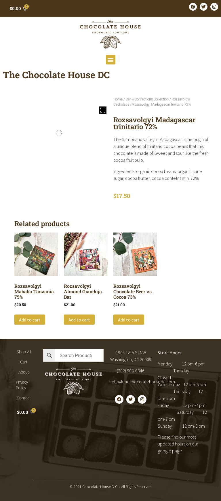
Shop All (24, 352)
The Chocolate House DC (56, 74)
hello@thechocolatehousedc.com (142, 381)
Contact (24, 398)
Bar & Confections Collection (147, 99)
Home (118, 99)
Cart (24, 362)
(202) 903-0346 (130, 371)
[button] (110, 59)
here (187, 451)
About (23, 372)
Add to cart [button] (30, 320)
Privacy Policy (22, 384)
